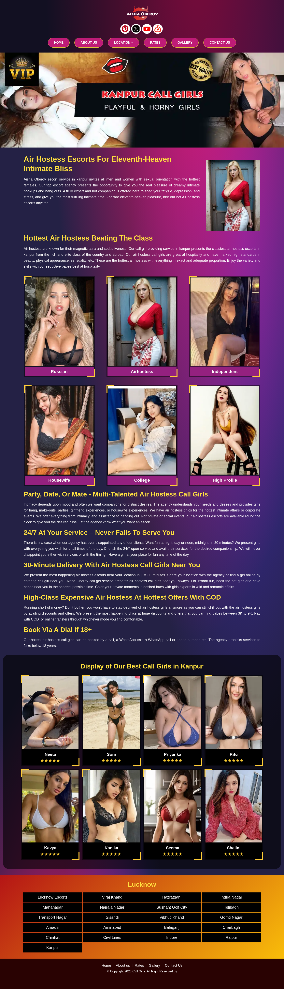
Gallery (154, 965)
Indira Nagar (231, 897)
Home (59, 42)
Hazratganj (171, 897)
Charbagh (231, 927)
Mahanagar (53, 907)
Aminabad (112, 927)
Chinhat (53, 937)
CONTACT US (219, 42)
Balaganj (171, 927)
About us (88, 42)
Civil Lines (112, 937)
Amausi (52, 927)
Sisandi (112, 917)
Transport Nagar (52, 917)
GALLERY (185, 42)
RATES (155, 42)
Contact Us (173, 965)
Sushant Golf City (171, 907)
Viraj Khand (112, 897)
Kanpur (52, 947)
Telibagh (231, 907)
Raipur (231, 937)
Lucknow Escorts (52, 897)
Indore (172, 937)
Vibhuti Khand (172, 917)
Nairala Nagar (112, 907)
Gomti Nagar (231, 917)
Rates (139, 965)
